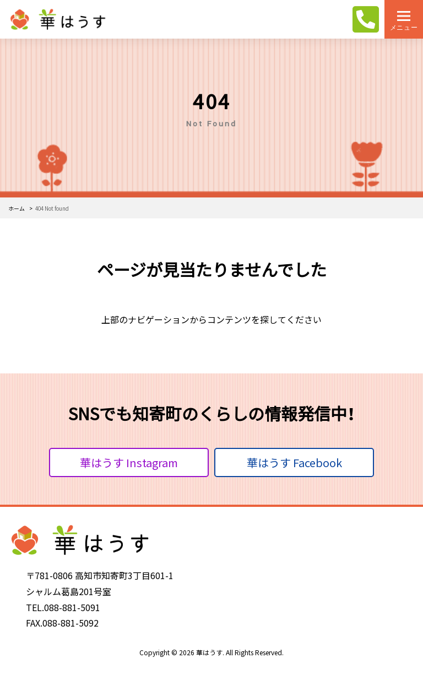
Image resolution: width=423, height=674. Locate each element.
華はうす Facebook (294, 462)
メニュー (403, 27)
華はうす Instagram (129, 462)
